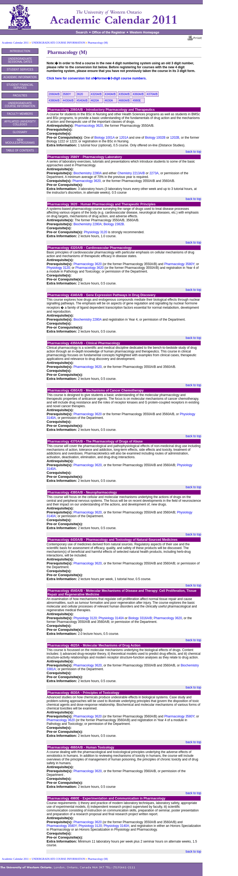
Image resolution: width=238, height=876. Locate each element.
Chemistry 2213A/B (131, 173)
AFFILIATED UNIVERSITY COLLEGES (20, 123)
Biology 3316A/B (140, 618)
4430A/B (68, 100)
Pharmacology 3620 (89, 125)
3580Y (67, 94)
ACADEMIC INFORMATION (20, 77)
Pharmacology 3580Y (179, 264)
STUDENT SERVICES (20, 69)
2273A (154, 173)
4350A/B (124, 94)
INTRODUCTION (20, 51)
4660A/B (124, 100)
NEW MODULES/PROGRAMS (20, 141)
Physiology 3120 (95, 232)
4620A (95, 100)
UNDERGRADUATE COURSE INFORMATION (59, 42)
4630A (109, 100)
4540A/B (82, 100)
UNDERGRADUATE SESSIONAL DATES (20, 60)
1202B (174, 137)
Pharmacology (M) (98, 42)
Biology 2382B (114, 224)
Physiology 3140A (111, 618)
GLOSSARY (20, 132)
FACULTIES (20, 95)
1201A (123, 137)
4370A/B (152, 94)
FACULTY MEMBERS (20, 113)
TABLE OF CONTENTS (20, 150)
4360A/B (138, 94)
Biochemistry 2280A (88, 173)
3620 (80, 94)
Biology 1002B (155, 137)
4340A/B (110, 94)
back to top (193, 152)
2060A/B (54, 94)
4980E (137, 100)
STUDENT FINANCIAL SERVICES (19, 86)
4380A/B (54, 100)
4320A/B (96, 94)
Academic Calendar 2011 (15, 42)
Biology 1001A (104, 137)
